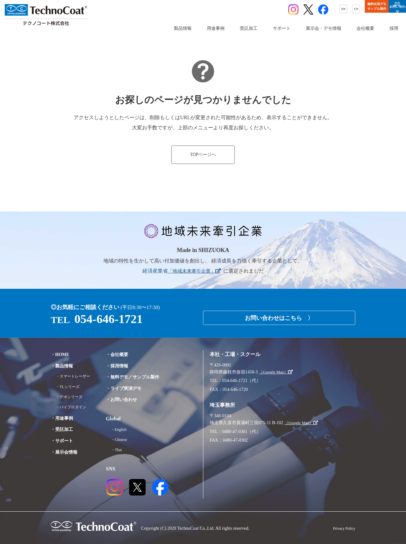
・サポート (63, 440)
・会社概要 (124, 354)
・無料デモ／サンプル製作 (142, 376)
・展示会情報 (66, 452)
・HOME (61, 354)
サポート (282, 28)
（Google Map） (277, 372)
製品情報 (183, 28)
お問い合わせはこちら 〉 (279, 315)
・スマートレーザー (76, 376)
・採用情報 (124, 365)
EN (279, 10)
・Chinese (126, 439)
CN (296, 10)
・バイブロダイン (73, 407)
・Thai (123, 449)
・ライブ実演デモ (132, 388)
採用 (394, 28)
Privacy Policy (342, 528)
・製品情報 (63, 365)
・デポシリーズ (71, 396)
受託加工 (249, 28)
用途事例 (216, 28)
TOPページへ (203, 155)
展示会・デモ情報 (323, 28)
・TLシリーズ (69, 386)
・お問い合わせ (129, 399)
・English (126, 429)
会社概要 (365, 28)
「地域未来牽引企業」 (194, 271)
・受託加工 (63, 429)
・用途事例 (63, 418)
